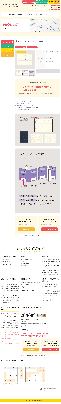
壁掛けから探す (6, 42)
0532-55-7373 (26, 222)
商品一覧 (11, 14)
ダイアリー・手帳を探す (6, 50)
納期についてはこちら (27, 291)
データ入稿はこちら (56, 5)
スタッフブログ (48, 14)
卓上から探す (7, 46)
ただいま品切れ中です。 (48, 71)
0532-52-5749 (55, 7)
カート (48, 5)
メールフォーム (49, 229)
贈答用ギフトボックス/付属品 (7, 54)
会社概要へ (24, 330)
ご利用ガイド (20, 14)
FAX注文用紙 (57, 1)
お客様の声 (29, 14)
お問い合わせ (55, 9)
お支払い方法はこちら (6, 265)
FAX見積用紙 (51, 1)
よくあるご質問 (38, 14)
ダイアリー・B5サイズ (33, 47)
